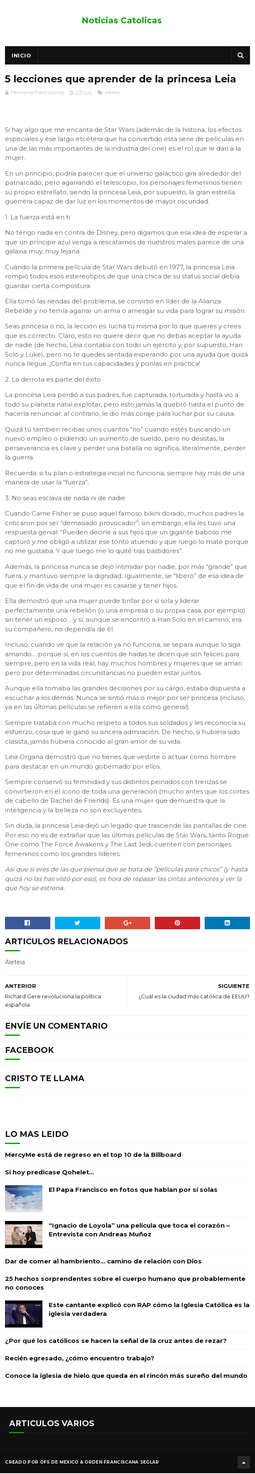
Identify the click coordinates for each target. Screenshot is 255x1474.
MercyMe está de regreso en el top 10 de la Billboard (93, 1156)
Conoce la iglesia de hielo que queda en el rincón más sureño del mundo (126, 1377)
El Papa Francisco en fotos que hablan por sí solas (133, 1191)
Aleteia (112, 94)
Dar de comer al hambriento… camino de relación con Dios (103, 1262)
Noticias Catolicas (122, 20)
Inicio (21, 56)
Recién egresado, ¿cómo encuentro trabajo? (79, 1359)
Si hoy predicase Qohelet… (49, 1173)
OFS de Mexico (59, 1463)
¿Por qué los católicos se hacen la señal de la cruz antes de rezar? (116, 1342)
